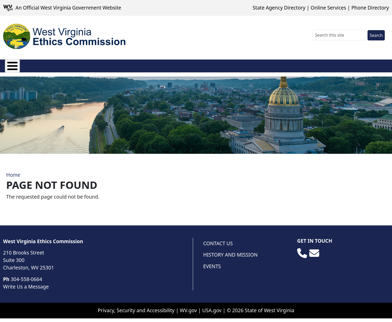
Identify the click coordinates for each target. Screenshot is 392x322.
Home (13, 178)
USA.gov (212, 313)
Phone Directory (370, 7)
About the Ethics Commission (24, 68)
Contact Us (218, 246)
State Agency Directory (279, 7)
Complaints (150, 68)
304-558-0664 (26, 282)
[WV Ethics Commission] (65, 36)
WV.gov (188, 313)
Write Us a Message (26, 290)
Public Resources (265, 68)
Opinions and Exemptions (90, 68)
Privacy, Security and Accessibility (136, 313)
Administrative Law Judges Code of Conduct (338, 68)
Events (212, 269)
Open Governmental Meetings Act (197, 68)
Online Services (328, 7)
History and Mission (230, 258)
